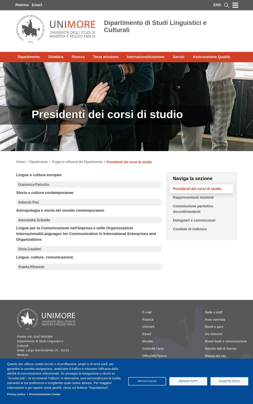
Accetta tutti (229, 381)
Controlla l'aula (153, 348)
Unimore (148, 326)
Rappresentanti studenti (193, 197)
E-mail (147, 312)
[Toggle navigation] (235, 5)
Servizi (178, 57)
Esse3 (37, 5)
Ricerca (78, 57)
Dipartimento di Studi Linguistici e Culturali (155, 26)
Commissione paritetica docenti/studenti (193, 209)
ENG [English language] (217, 5)
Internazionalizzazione (145, 57)
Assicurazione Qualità (211, 57)
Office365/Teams (154, 356)
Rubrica (22, 5)
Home (20, 162)
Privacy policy (16, 394)
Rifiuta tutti (188, 381)
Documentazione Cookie (44, 394)
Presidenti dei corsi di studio (197, 189)
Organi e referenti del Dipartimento (77, 162)
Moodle (147, 341)
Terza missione (105, 57)
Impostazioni (147, 381)
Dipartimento (29, 57)
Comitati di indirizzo (190, 229)
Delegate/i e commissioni (194, 220)
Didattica (55, 57)
